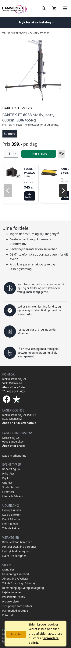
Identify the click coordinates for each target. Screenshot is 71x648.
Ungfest (7, 482)
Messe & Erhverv (12, 496)
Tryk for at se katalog (37, 22)
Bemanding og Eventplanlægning (23, 588)
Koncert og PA (11, 469)
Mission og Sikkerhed (15, 574)
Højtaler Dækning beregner (19, 546)
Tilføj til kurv (38, 154)
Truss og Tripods (14, 33)
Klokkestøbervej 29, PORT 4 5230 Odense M (19, 416)
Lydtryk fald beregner (15, 551)
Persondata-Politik (13, 597)
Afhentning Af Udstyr (15, 578)
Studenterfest (10, 487)
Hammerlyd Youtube (15, 610)
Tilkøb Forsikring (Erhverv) (18, 583)
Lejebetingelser (11, 592)
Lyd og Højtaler (11, 510)
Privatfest (8, 473)
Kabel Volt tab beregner (17, 542)
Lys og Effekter (11, 514)
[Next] (63, 190)
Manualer (8, 569)
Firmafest (8, 492)
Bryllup (6, 478)
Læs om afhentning (14, 455)
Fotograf (7, 615)
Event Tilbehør (11, 519)
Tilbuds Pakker (11, 528)
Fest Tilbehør (10, 524)
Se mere (10, 134)
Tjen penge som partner (17, 606)
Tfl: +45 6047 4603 (13, 391)
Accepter (16, 634)
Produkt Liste (10, 601)
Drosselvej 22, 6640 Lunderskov (12, 439)
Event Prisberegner (14, 556)
